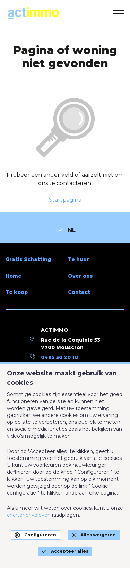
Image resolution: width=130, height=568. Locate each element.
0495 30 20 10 (59, 357)
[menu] (118, 13)
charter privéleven (29, 515)
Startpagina (65, 199)
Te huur (78, 259)
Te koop (17, 292)
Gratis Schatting (28, 259)
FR (58, 230)
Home (13, 276)
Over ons (80, 276)
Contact (79, 292)
